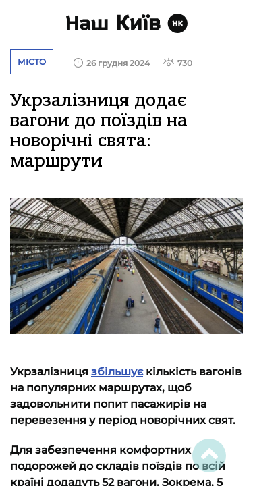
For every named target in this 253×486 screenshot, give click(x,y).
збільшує (117, 371)
